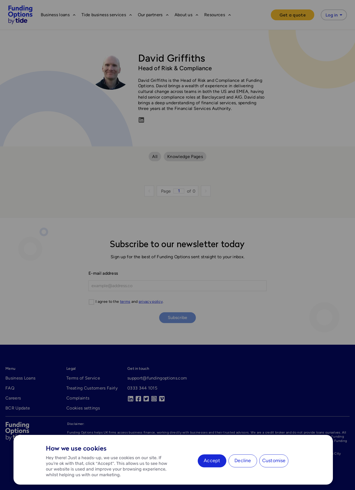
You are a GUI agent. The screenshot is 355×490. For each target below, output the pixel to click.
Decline (242, 461)
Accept (212, 461)
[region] (173, 460)
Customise (274, 461)
